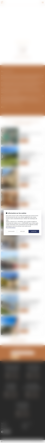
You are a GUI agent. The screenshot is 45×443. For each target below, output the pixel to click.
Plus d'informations (10, 227)
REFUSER (22, 231)
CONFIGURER (11, 231)
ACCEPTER (33, 231)
